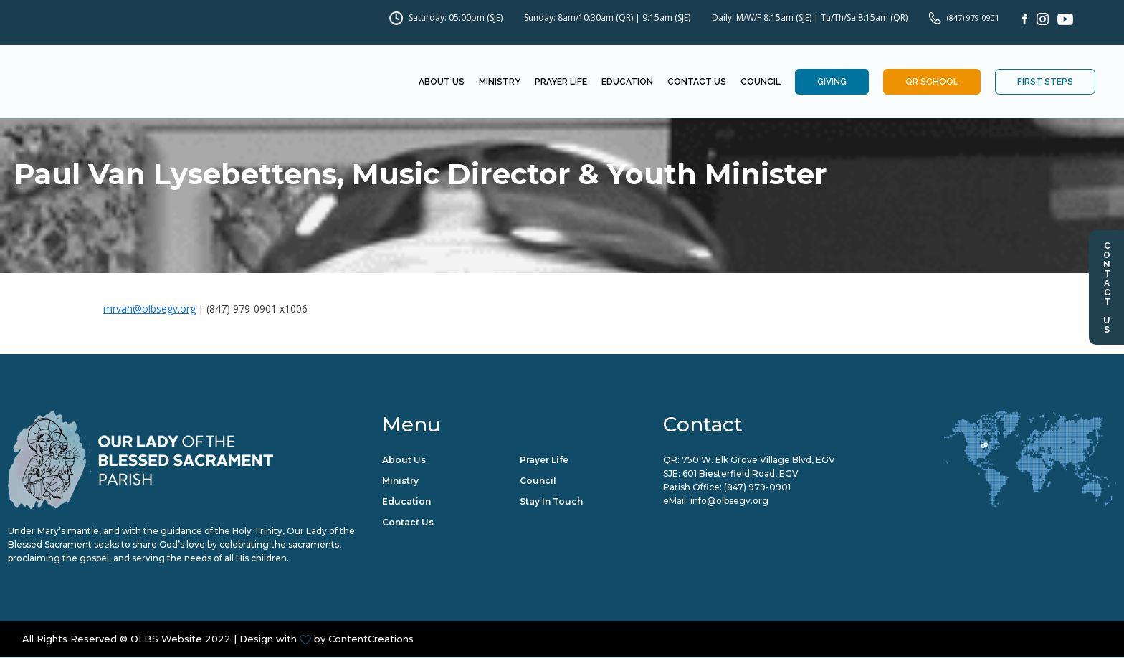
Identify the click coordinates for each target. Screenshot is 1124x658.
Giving (832, 82)
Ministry (499, 82)
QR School (931, 82)
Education (627, 82)
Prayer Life (561, 82)
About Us (442, 82)
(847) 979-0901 (973, 17)
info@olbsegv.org (729, 502)
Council (760, 82)
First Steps (1045, 82)
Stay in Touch (551, 502)
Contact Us (1107, 287)
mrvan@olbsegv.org (149, 308)
